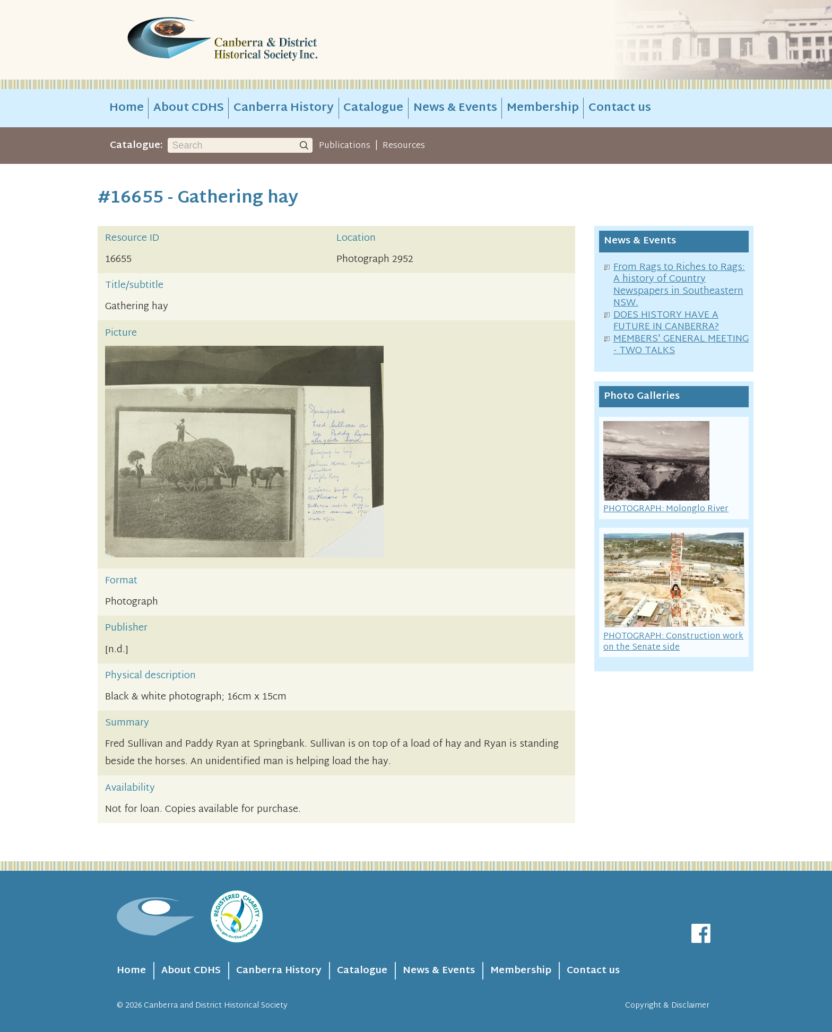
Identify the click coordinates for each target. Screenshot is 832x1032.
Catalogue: (136, 145)
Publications (344, 146)
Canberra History (283, 108)
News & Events (455, 108)
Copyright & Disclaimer (667, 1006)
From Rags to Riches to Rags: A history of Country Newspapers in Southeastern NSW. (679, 285)
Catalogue (373, 108)
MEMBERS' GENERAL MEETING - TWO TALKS (681, 345)
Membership (543, 108)
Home (126, 108)
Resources (404, 146)
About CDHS (188, 108)
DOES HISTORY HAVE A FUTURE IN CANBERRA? (666, 321)
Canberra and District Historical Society (216, 1006)
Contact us (619, 108)
